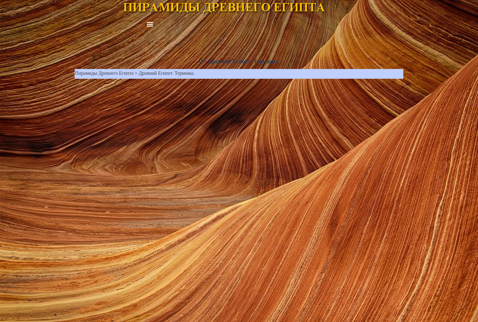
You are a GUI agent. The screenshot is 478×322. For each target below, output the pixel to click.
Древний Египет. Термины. (166, 74)
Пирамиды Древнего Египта (104, 74)
